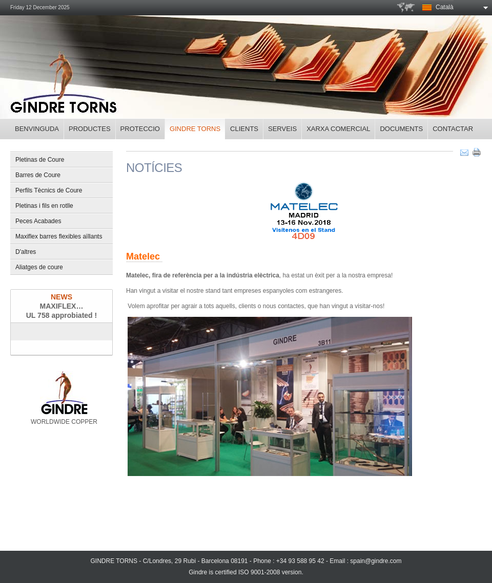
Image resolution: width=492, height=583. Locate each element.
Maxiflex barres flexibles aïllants (58, 236)
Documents (401, 129)
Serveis (282, 129)
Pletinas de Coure (39, 159)
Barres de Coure (37, 175)
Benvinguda (37, 129)
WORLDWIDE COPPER (64, 398)
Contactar (453, 129)
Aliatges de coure (39, 267)
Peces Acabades (38, 221)
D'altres (25, 251)
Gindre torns (195, 129)
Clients (244, 129)
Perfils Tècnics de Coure (49, 190)
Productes (90, 129)
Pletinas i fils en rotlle (44, 205)
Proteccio (140, 129)
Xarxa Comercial (338, 129)
